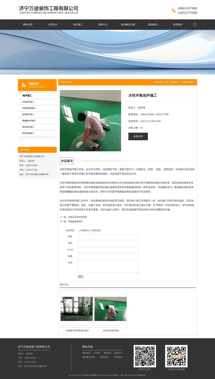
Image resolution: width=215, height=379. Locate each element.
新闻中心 (103, 24)
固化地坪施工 (28, 127)
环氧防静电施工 (29, 108)
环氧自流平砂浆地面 (77, 217)
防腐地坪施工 (28, 114)
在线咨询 (138, 136)
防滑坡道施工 (28, 133)
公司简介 (53, 24)
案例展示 (153, 24)
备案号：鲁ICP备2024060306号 (125, 375)
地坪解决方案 (128, 24)
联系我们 (178, 24)
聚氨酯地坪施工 (29, 121)
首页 (166, 82)
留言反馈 (96, 230)
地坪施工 (78, 24)
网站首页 (28, 24)
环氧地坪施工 (28, 102)
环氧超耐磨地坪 (75, 221)
